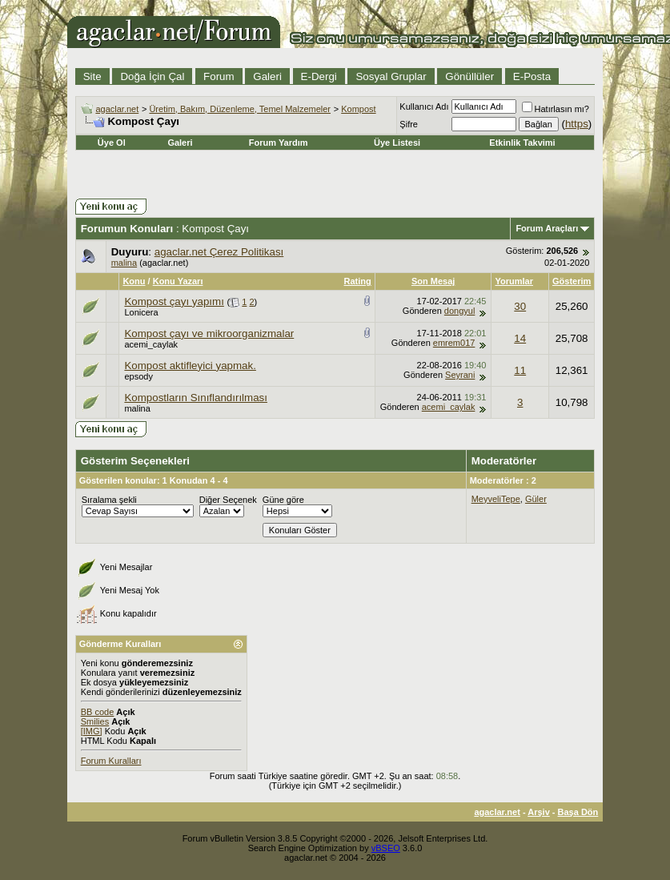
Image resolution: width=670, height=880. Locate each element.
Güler (536, 499)
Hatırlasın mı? (555, 109)
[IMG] (91, 731)
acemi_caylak (151, 344)
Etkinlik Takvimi (522, 142)
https (576, 124)
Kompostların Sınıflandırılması (195, 398)
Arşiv (539, 812)
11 (520, 370)
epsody (138, 376)
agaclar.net (116, 109)
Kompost (358, 109)
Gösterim (571, 281)
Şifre (408, 124)
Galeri (267, 76)
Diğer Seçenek (228, 499)
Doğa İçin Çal (152, 76)
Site (92, 76)
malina (124, 262)
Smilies (95, 721)
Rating (357, 281)
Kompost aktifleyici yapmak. (189, 366)
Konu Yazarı (178, 281)
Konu (133, 281)
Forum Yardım (278, 142)
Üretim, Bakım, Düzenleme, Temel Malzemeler (240, 109)
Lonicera (141, 312)
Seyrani (460, 375)
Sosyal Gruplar (390, 76)
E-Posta (532, 76)
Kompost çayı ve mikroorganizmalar (209, 333)
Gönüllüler (469, 76)
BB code (97, 712)
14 (520, 338)
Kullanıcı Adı (423, 106)
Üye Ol (112, 142)
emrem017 (454, 343)
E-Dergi (319, 76)
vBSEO (385, 848)
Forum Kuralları (111, 760)
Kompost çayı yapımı (173, 301)
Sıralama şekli (109, 499)
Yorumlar (513, 281)
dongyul (459, 310)
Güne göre (283, 499)
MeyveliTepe (495, 499)
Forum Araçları (547, 228)
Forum (219, 76)
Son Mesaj (433, 281)
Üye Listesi (397, 142)
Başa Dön (578, 812)
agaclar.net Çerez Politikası (219, 252)
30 (520, 306)
